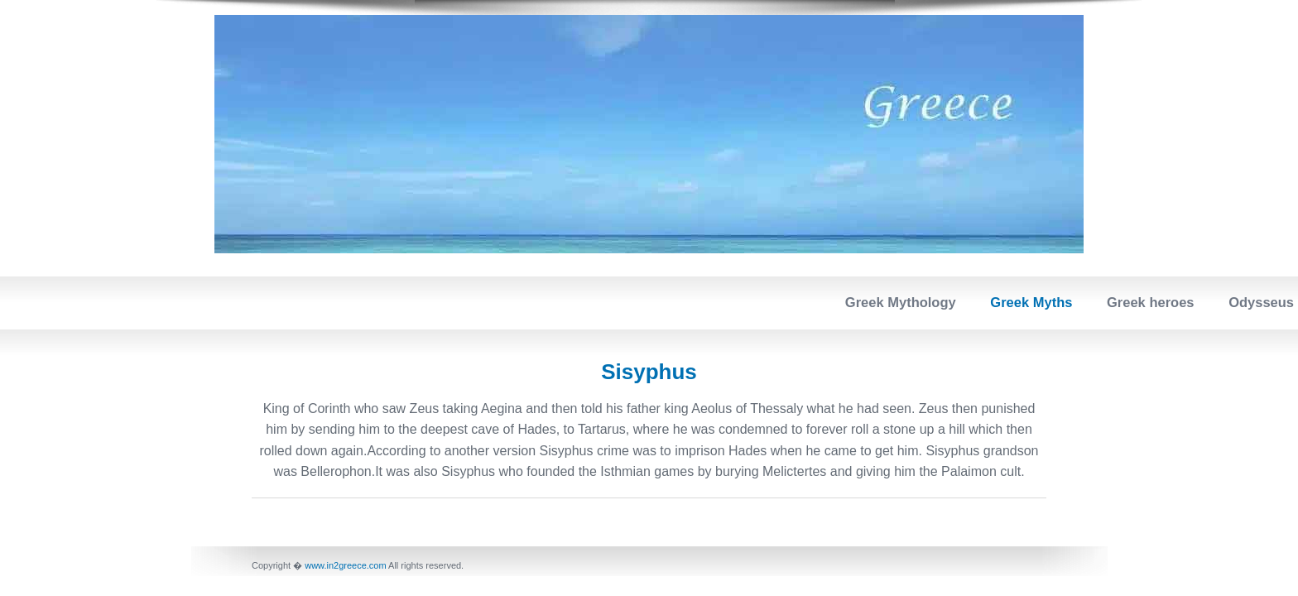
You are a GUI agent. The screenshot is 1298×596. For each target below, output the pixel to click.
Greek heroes (1150, 302)
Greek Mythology (900, 302)
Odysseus (1261, 302)
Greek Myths (1031, 302)
